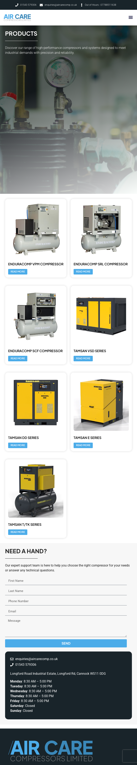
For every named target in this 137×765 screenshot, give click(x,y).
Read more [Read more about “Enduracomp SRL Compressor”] (83, 271)
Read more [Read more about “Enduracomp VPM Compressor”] (18, 271)
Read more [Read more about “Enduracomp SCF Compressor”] (18, 358)
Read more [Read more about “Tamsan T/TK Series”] (18, 532)
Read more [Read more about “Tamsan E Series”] (83, 445)
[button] (130, 17)
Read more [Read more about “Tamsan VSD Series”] (83, 358)
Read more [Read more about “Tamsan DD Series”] (18, 445)
